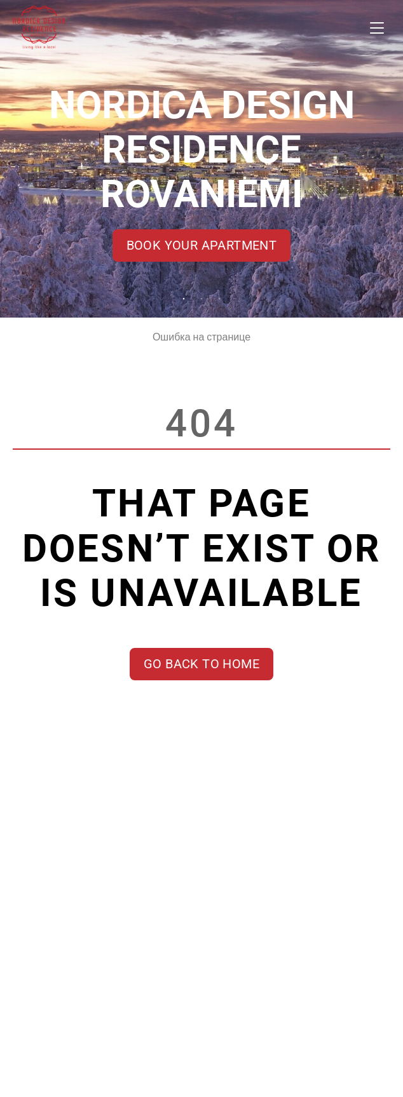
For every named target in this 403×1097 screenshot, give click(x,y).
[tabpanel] (201, 159)
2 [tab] (201, 299)
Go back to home (201, 663)
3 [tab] (219, 299)
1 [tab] (183, 299)
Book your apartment (201, 245)
